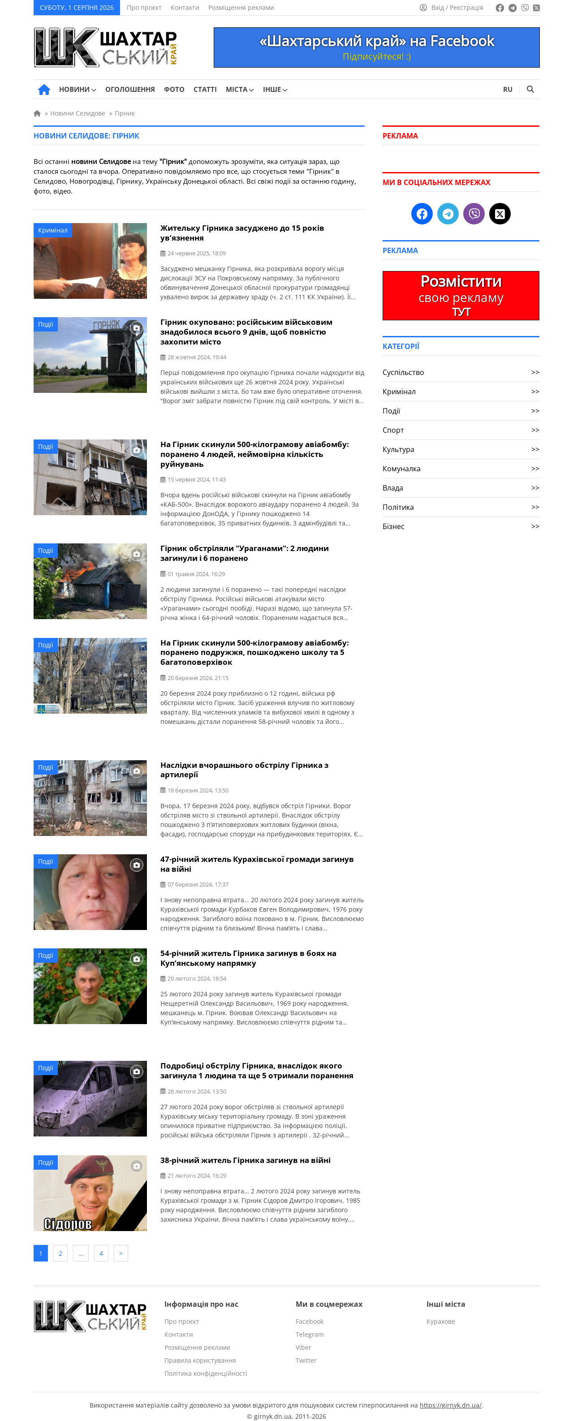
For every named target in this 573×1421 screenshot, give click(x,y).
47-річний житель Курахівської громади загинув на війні (257, 859)
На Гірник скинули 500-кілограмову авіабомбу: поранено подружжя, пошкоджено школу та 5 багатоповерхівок (254, 648)
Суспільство (461, 372)
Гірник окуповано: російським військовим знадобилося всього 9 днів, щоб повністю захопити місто (246, 330)
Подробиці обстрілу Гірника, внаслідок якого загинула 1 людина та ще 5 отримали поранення (256, 1065)
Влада (461, 487)
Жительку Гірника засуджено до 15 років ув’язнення (242, 232)
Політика (461, 507)
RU (508, 89)
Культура (461, 449)
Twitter (306, 1352)
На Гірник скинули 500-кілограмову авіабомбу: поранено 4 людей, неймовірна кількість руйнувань (254, 452)
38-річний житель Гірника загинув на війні (245, 1154)
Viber (303, 1339)
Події (45, 323)
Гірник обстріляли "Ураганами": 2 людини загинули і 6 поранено (244, 550)
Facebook (309, 1313)
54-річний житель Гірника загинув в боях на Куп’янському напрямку (248, 953)
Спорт (461, 430)
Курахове (441, 1313)
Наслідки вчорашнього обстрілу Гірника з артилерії (244, 765)
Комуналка (461, 468)
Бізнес (461, 526)
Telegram (310, 1326)
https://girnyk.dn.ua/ (451, 1396)
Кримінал (53, 230)
